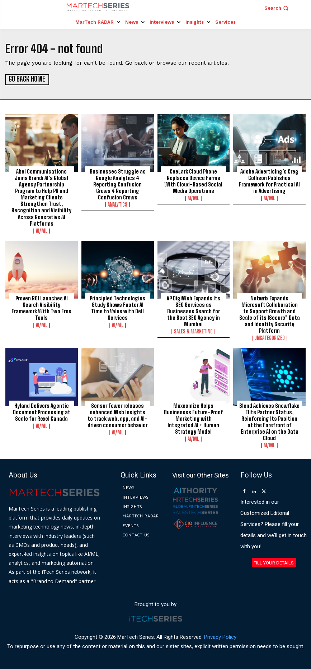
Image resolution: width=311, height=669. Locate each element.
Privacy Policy (220, 636)
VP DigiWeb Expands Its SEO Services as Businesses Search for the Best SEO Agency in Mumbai (193, 310)
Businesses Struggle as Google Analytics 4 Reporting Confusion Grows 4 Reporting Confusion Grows (117, 183)
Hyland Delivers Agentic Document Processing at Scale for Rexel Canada (41, 411)
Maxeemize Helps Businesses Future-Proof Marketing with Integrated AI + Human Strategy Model (193, 417)
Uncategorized (269, 337)
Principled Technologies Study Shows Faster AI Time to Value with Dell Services (117, 307)
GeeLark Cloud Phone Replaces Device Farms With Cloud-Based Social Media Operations (193, 180)
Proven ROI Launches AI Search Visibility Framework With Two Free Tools (41, 307)
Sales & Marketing (193, 330)
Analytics (117, 204)
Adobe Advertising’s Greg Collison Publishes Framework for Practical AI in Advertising (269, 180)
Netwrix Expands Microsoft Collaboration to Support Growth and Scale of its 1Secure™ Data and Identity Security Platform (269, 313)
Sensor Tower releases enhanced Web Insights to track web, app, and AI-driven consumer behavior (117, 414)
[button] (277, 8)
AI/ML (41, 229)
